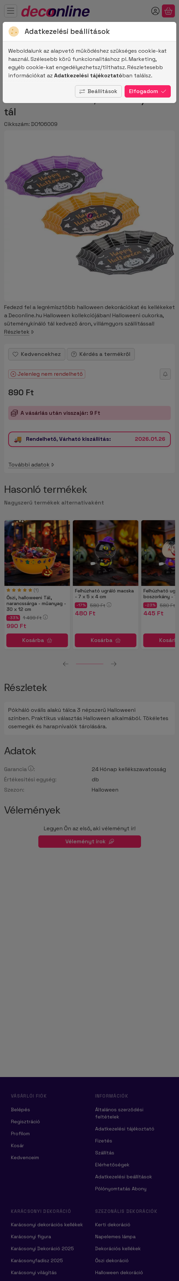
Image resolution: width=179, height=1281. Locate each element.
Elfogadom (147, 91)
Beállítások (98, 91)
